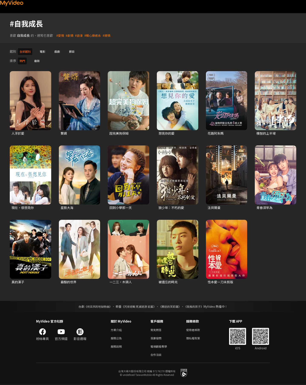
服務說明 (117, 346)
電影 (44, 51)
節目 (75, 51)
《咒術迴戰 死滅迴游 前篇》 (138, 305)
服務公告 (117, 338)
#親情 (109, 35)
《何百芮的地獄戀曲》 (95, 305)
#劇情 (70, 35)
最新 (38, 60)
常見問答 (156, 329)
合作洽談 (156, 355)
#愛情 (60, 35)
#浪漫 (80, 35)
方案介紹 (117, 329)
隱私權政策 (197, 338)
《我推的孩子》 (197, 305)
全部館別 (26, 51)
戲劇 (60, 51)
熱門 (23, 60)
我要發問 (156, 338)
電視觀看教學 (160, 346)
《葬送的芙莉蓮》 (172, 305)
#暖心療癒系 (94, 35)
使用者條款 (197, 329)
